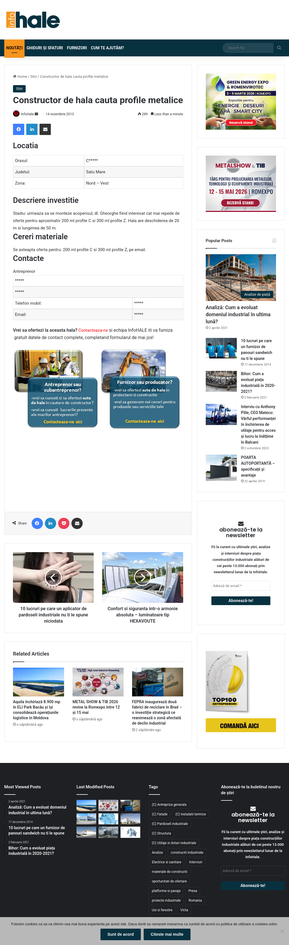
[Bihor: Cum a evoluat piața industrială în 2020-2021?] (221, 381)
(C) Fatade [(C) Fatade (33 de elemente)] (159, 814)
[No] (282, 931)
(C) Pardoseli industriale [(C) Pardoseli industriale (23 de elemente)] (170, 824)
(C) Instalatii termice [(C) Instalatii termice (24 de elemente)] (190, 814)
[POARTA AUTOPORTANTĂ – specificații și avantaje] (221, 468)
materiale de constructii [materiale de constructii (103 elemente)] (169, 872)
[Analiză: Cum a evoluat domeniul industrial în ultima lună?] (241, 277)
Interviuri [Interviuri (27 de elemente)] (195, 862)
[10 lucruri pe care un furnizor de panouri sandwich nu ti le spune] (221, 348)
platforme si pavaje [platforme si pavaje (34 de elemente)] (166, 891)
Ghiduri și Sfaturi (45, 48)
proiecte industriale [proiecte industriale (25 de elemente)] (166, 900)
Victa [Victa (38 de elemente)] (184, 910)
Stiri (33, 76)
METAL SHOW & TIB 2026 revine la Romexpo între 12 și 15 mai (96, 707)
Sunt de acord (121, 935)
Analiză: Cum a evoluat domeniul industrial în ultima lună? (238, 314)
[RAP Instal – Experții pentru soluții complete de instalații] (130, 832)
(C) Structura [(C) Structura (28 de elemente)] (161, 833)
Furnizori (77, 48)
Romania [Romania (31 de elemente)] (195, 900)
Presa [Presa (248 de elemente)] (193, 891)
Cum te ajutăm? (107, 48)
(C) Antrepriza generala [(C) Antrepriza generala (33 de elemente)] (169, 805)
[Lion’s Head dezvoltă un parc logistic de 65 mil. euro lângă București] (86, 832)
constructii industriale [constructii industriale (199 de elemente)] (187, 853)
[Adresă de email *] (240, 586)
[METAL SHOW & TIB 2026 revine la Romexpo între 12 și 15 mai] (98, 682)
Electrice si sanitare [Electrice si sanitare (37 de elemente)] (166, 862)
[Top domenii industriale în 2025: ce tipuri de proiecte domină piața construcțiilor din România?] (86, 818)
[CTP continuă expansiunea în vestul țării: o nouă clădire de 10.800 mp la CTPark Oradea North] (130, 818)
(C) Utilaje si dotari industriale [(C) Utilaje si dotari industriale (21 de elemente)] (174, 843)
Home (20, 76)
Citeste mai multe (167, 935)
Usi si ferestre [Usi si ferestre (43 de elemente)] (162, 910)
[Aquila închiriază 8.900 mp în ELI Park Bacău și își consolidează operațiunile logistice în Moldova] (38, 682)
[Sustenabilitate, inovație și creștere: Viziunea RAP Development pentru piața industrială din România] (108, 832)
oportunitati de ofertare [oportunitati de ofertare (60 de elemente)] (169, 881)
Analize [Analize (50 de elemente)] (157, 853)
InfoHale (29, 114)
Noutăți (14, 48)
